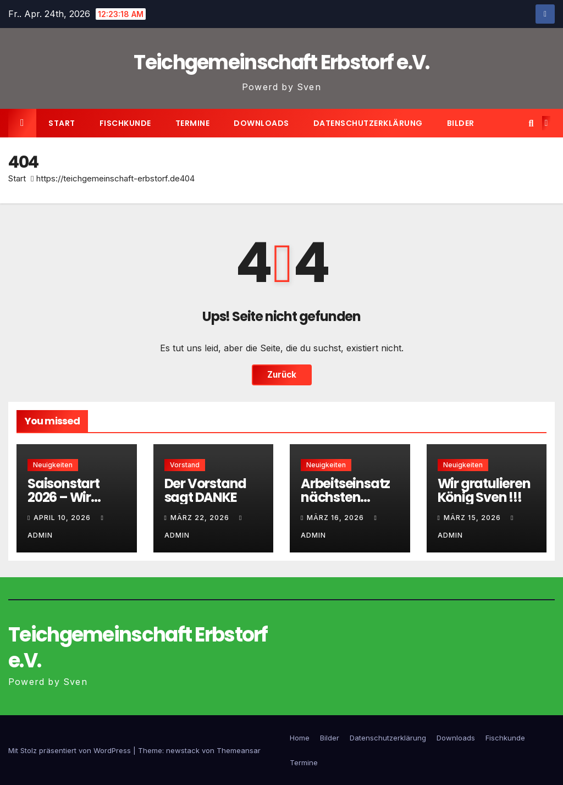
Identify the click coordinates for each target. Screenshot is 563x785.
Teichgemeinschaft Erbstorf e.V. (281, 62)
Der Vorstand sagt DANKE (205, 490)
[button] (530, 123)
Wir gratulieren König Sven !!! (484, 490)
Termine (192, 123)
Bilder (460, 123)
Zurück (281, 374)
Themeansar (239, 750)
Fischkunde (125, 123)
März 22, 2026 (200, 517)
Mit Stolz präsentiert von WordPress (70, 750)
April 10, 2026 (63, 517)
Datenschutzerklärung (368, 123)
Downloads (261, 123)
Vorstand (185, 465)
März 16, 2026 (336, 517)
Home (300, 737)
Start (61, 123)
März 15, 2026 (473, 517)
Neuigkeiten (53, 465)
